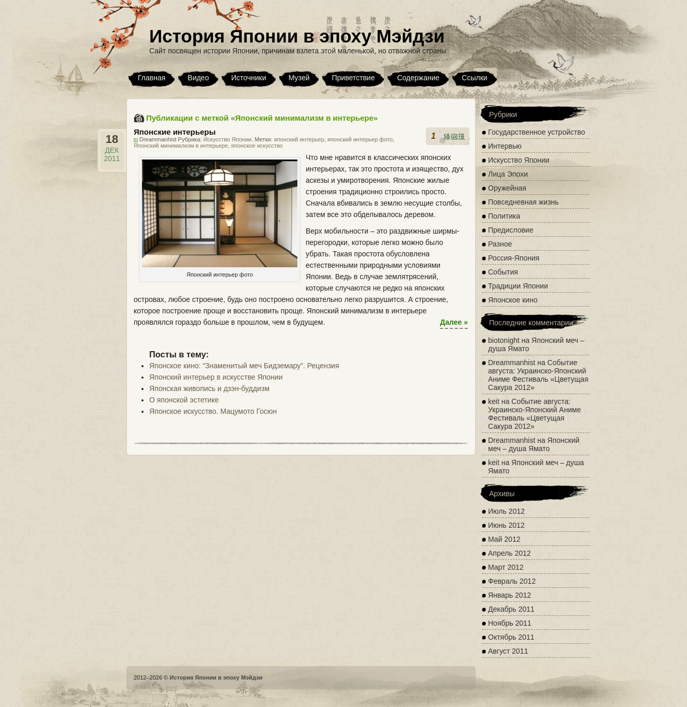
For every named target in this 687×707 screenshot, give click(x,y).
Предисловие (510, 230)
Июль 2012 (506, 511)
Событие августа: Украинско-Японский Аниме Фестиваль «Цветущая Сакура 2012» (538, 375)
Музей (299, 78)
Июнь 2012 (506, 525)
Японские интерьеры (175, 131)
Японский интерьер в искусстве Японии (216, 377)
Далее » (454, 322)
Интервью (505, 146)
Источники (248, 78)
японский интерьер (299, 139)
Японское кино (512, 300)
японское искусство (257, 145)
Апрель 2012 (509, 553)
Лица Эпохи (508, 174)
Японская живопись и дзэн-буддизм (209, 388)
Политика (504, 216)
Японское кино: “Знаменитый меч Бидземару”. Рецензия (244, 366)
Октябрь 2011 (511, 637)
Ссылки (474, 78)
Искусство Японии (227, 139)
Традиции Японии (518, 286)
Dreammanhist (511, 362)
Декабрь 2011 (511, 609)
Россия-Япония (513, 258)
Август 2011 (508, 651)
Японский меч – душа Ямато (533, 444)
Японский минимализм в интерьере (181, 145)
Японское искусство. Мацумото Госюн (213, 411)
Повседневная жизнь (523, 202)
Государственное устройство (536, 132)
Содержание (418, 78)
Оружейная (507, 188)
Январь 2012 (509, 595)
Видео (198, 78)
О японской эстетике (184, 400)
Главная (151, 78)
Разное (500, 244)
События (503, 272)
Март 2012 (506, 567)
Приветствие (353, 78)
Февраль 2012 (512, 581)
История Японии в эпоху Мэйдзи (297, 36)
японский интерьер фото (360, 139)
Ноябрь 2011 (510, 623)
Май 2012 (504, 539)
